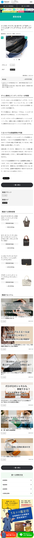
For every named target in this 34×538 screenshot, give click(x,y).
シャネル (12, 65)
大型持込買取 (6, 493)
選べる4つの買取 (25, 6)
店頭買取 (5, 480)
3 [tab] (19, 59)
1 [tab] (14, 59)
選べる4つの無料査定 (8, 6)
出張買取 (5, 489)
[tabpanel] (17, 47)
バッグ (12, 69)
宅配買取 (5, 484)
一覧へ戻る (17, 185)
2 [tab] (16, 59)
